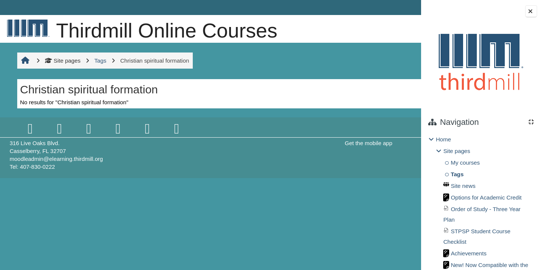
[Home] (26, 28)
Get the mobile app (307, 143)
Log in (398, 7)
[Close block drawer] (531, 11)
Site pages (62, 60)
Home (443, 139)
